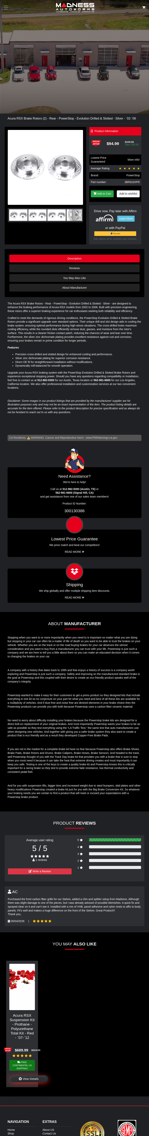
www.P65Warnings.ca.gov (101, 437)
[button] (78, 167)
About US (48, 1129)
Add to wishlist (128, 193)
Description (74, 258)
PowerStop (133, 175)
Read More (74, 551)
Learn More (126, 218)
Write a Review (40, 871)
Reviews (74, 268)
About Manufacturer (74, 287)
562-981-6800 (102, 380)
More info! (134, 159)
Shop (11, 1133)
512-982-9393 (45, 380)
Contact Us (49, 1133)
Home (11, 1129)
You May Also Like (74, 278)
